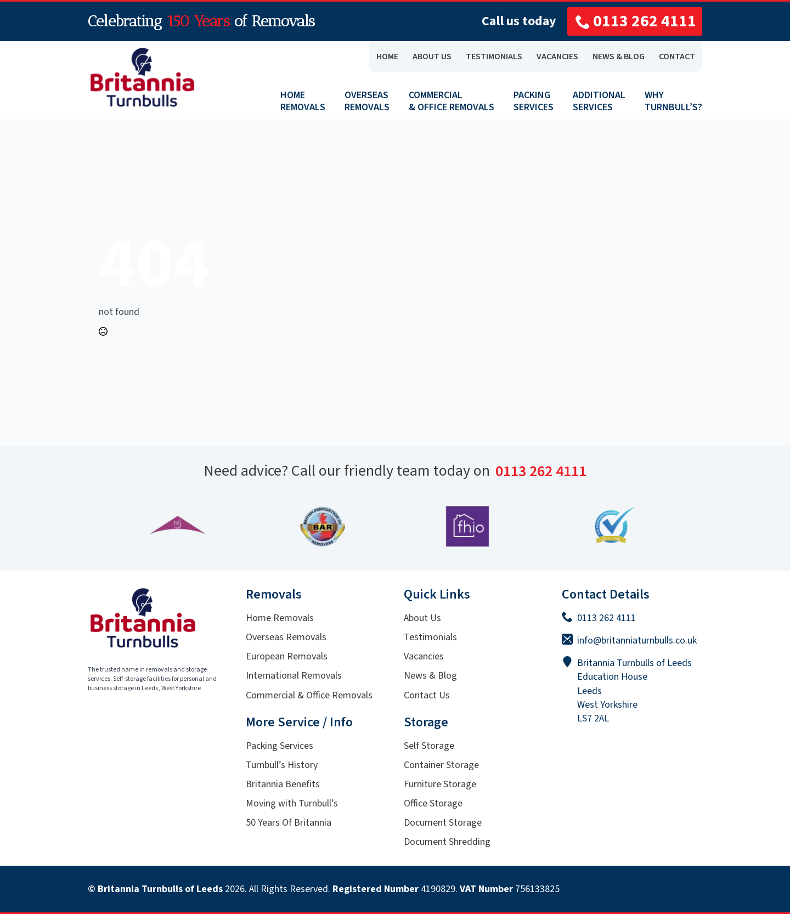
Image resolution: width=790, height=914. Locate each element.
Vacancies (424, 656)
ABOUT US (432, 56)
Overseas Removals (286, 637)
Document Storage (443, 823)
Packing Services (279, 746)
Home (387, 56)
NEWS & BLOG (618, 56)
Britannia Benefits (283, 784)
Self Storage (429, 746)
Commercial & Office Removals (309, 695)
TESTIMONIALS (494, 56)
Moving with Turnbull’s (292, 803)
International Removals (294, 675)
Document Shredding (447, 842)
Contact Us (427, 695)
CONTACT (677, 56)
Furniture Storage (440, 784)
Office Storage (433, 803)
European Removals (287, 656)
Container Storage (441, 765)
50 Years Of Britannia (288, 823)
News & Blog (430, 675)
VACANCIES (557, 56)
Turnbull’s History (282, 765)
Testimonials (430, 637)
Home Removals (280, 618)
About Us (422, 618)
